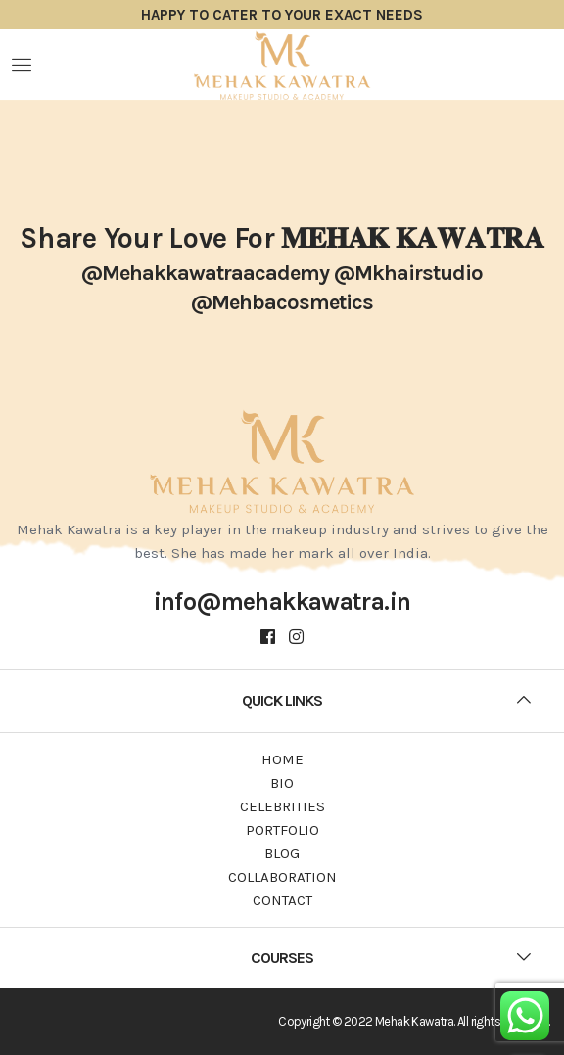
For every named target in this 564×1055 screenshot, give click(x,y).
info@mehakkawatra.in (282, 602)
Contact (282, 900)
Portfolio (282, 830)
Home (282, 759)
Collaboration (282, 877)
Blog (282, 853)
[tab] (282, 700)
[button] (282, 700)
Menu (22, 64)
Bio (282, 783)
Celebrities (282, 806)
